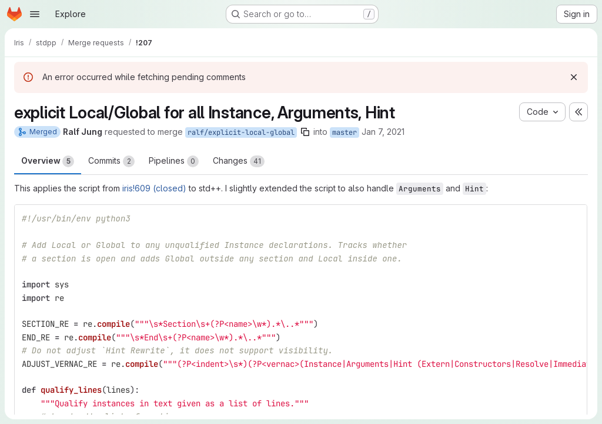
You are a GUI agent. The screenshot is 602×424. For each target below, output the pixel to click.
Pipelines (174, 161)
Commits (111, 161)
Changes (239, 161)
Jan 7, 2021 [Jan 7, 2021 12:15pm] (383, 132)
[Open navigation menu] (34, 14)
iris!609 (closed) (154, 188)
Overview (47, 161)
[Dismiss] (574, 77)
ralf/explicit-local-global (241, 132)
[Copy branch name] (305, 132)
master (344, 132)
